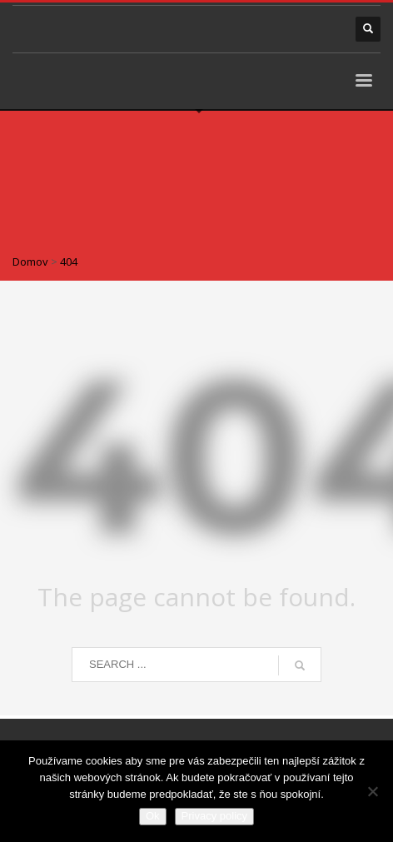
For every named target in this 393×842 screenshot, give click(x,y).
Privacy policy (214, 816)
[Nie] (372, 791)
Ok (153, 816)
